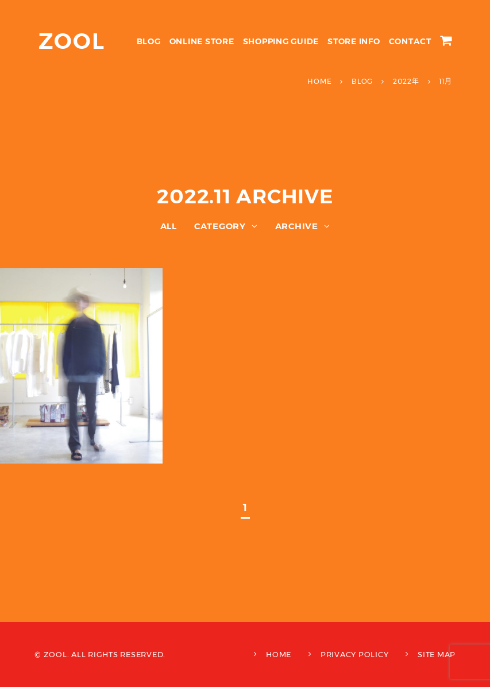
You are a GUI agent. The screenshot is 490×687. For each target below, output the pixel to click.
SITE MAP (437, 654)
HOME (278, 654)
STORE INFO (353, 41)
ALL (168, 226)
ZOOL (72, 41)
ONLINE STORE (201, 41)
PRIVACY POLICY (355, 654)
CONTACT (410, 41)
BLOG (149, 41)
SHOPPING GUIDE (281, 41)
